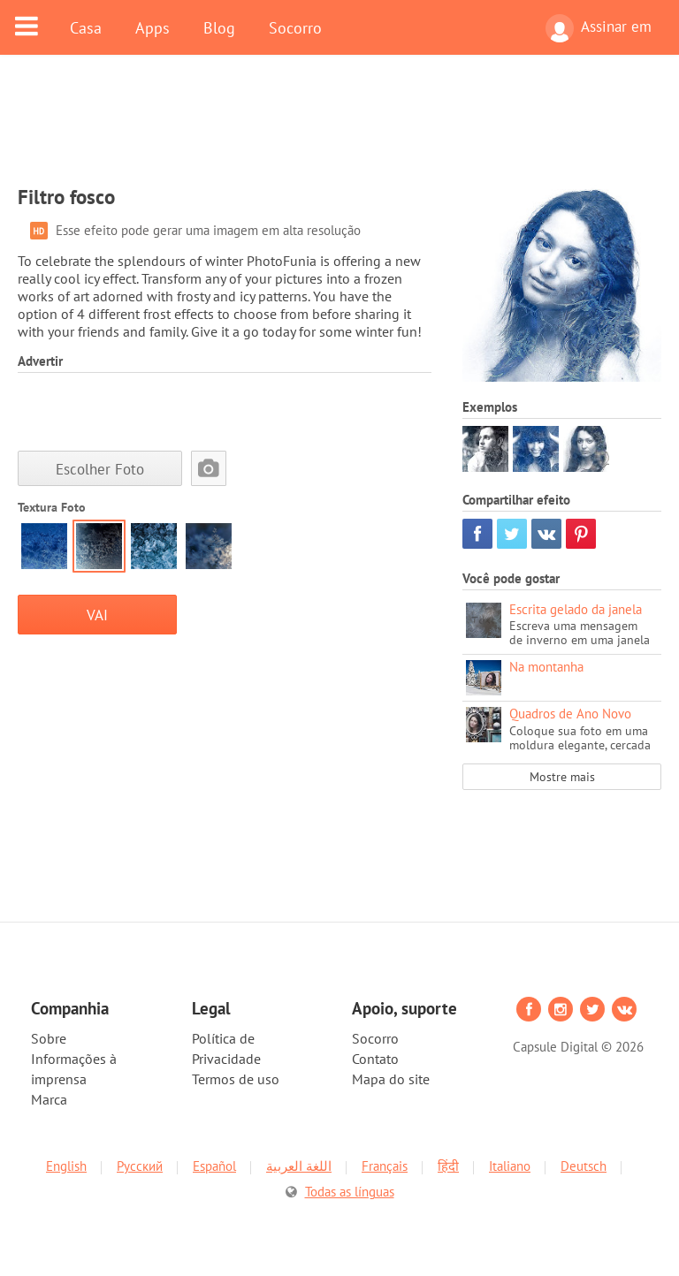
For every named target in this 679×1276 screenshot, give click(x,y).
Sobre (48, 1038)
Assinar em (598, 28)
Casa (86, 27)
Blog (219, 27)
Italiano (509, 1166)
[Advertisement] (339, 130)
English (66, 1166)
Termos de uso (235, 1079)
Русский (140, 1166)
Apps (152, 27)
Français (385, 1166)
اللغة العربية (299, 1166)
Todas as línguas (349, 1191)
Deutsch (584, 1166)
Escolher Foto (100, 469)
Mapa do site (391, 1079)
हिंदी (448, 1166)
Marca (49, 1099)
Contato (375, 1058)
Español (214, 1166)
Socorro (295, 27)
